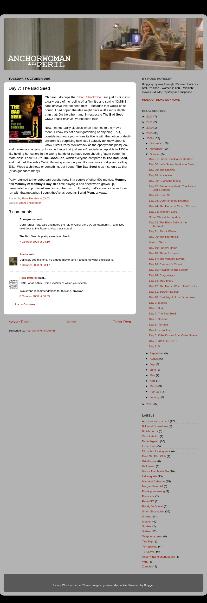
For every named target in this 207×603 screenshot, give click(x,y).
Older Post (122, 322)
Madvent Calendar (153, 481)
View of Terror (157, 242)
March (154, 386)
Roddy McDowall (152, 506)
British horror (150, 431)
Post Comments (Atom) (40, 330)
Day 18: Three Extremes (164, 253)
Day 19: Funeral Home (163, 247)
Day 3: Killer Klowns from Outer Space (173, 335)
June (153, 369)
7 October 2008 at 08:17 (34, 264)
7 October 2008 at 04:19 (34, 241)
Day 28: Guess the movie (165, 180)
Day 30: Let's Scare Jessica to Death (172, 164)
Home (70, 322)
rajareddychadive (116, 585)
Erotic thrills (149, 446)
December (156, 143)
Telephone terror (152, 536)
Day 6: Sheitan (158, 318)
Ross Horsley (28, 277)
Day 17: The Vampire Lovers (167, 258)
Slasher (147, 521)
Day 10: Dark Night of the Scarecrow (172, 297)
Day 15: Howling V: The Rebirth (168, 269)
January (155, 397)
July (152, 364)
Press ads (148, 496)
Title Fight (148, 541)
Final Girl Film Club (154, 456)
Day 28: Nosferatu (160, 175)
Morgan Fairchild (152, 486)
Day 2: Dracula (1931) (162, 340)
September (157, 353)
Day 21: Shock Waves (163, 231)
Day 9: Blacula (158, 302)
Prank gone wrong (153, 491)
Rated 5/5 (148, 501)
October (155, 154)
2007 (149, 404)
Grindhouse (149, 461)
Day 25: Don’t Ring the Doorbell (168, 200)
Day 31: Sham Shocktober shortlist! (171, 158)
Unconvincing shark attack (158, 556)
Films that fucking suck (156, 451)
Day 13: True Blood (161, 280)
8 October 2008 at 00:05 (34, 296)
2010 (149, 127)
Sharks (146, 516)
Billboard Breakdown (155, 426)
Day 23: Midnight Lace (163, 211)
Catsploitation (150, 436)
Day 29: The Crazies (162, 169)
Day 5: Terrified (158, 324)
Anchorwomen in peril (155, 421)
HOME (176, 99)
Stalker (146, 531)
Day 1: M (154, 346)
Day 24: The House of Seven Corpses (172, 206)
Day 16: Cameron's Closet (165, 264)
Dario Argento (150, 441)
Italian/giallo (149, 476)
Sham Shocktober (89, 97)
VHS (145, 561)
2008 (149, 138)
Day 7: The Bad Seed (162, 313)
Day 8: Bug (156, 307)
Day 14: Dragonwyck (162, 275)
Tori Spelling (149, 546)
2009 (149, 133)
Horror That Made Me (155, 471)
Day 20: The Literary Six (164, 236)
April (153, 380)
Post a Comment (25, 304)
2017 (149, 116)
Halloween (148, 466)
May (153, 375)
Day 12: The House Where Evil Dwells (173, 286)
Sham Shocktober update (165, 217)
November (156, 148)
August (154, 358)
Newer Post (18, 322)
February (156, 391)
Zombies (147, 566)
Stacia (23, 254)
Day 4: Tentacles (159, 330)
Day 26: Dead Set (160, 195)
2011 (149, 121)
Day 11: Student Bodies (164, 291)
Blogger (149, 585)
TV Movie (148, 551)
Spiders (147, 526)
